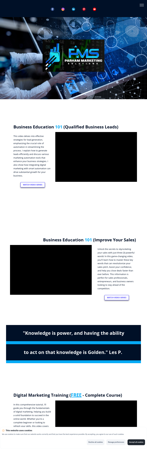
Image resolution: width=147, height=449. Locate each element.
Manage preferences (116, 442)
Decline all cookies (95, 442)
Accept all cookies (136, 442)
